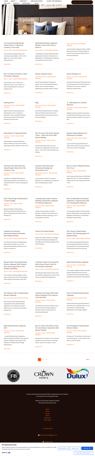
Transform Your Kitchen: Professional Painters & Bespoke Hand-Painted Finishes (15, 233)
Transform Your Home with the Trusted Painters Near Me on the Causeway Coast (15, 168)
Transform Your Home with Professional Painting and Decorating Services (44, 168)
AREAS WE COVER (36, 1)
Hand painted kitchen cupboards (78, 262)
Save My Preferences (83, 453)
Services (24, 1)
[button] (16, 1)
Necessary (5, 452)
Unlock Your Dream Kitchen (45, 231)
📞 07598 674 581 (47, 427)
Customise (63, 448)
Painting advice (9, 102)
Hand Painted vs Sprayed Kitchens (15, 133)
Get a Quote (47, 419)
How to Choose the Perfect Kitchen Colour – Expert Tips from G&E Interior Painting (47, 135)
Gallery (7, 3)
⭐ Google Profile (47, 440)
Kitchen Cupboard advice (44, 74)
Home (6, 1)
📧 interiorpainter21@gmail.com (47, 434)
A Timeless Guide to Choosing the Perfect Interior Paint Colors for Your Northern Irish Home (47, 264)
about (14, 1)
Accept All (87, 448)
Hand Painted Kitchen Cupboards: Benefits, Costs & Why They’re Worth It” (46, 45)
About (47, 410)
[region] (47, 449)
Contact (16, 3)
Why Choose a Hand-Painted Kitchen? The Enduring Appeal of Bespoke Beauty (78, 233)
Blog (36, 3)
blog (37, 102)
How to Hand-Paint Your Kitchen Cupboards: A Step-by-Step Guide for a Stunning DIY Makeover (78, 200)
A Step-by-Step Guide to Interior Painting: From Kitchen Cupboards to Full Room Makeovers (47, 200)
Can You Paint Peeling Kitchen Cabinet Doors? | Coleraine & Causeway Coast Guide (14, 45)
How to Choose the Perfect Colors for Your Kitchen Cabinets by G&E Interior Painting (47, 327)
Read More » (7, 64)
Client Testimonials (53, 1)
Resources (27, 3)
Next (88, 359)
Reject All (75, 448)
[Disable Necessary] (9, 452)
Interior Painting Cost (74, 74)
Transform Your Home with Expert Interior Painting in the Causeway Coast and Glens (47, 295)
